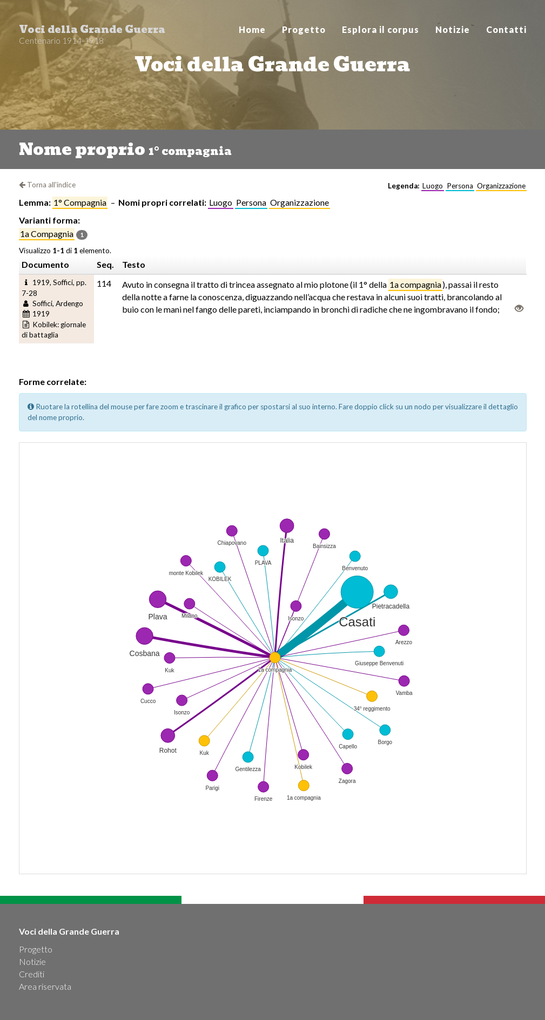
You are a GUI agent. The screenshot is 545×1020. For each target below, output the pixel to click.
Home (252, 29)
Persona (251, 202)
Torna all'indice (47, 184)
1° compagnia (79, 202)
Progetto (304, 29)
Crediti (31, 974)
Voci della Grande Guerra (92, 32)
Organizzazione (299, 202)
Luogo (220, 202)
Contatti (506, 29)
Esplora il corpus (380, 29)
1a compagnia (46, 233)
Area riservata (45, 986)
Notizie (452, 29)
